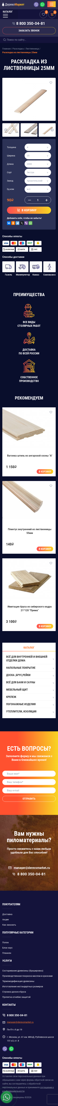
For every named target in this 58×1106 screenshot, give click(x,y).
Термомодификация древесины (18, 981)
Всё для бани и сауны (30, 682)
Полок (5, 942)
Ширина (11, 155)
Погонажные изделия (30, 704)
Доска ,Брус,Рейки (30, 675)
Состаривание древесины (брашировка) (22, 970)
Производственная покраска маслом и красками (27, 976)
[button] (6, 130)
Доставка (7, 914)
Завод (10, 181)
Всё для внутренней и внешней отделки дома (30, 658)
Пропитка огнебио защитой (16, 997)
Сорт (9, 172)
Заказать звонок (29, 30)
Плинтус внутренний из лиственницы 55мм (29, 531)
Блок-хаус (7, 947)
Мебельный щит (30, 690)
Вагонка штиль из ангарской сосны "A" (29, 455)
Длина (10, 164)
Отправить (29, 798)
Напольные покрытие (30, 668)
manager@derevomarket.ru (29, 868)
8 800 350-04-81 (30, 23)
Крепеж (30, 697)
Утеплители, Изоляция (30, 712)
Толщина (11, 147)
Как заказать (9, 925)
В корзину (45, 471)
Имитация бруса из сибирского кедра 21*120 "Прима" (30, 608)
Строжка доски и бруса (14, 992)
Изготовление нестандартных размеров (22, 986)
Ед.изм (10, 189)
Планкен (6, 953)
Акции (5, 919)
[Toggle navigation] (51, 4)
